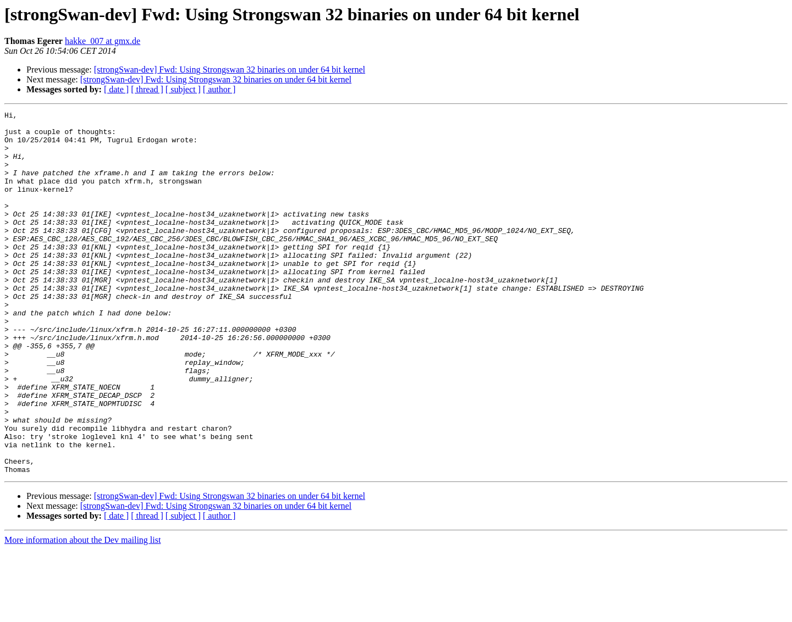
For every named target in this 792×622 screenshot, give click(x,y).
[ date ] (116, 89)
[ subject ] (183, 89)
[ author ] (219, 89)
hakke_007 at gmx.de (102, 41)
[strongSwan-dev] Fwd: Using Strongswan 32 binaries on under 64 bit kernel (229, 69)
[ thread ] (147, 89)
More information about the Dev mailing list (82, 612)
